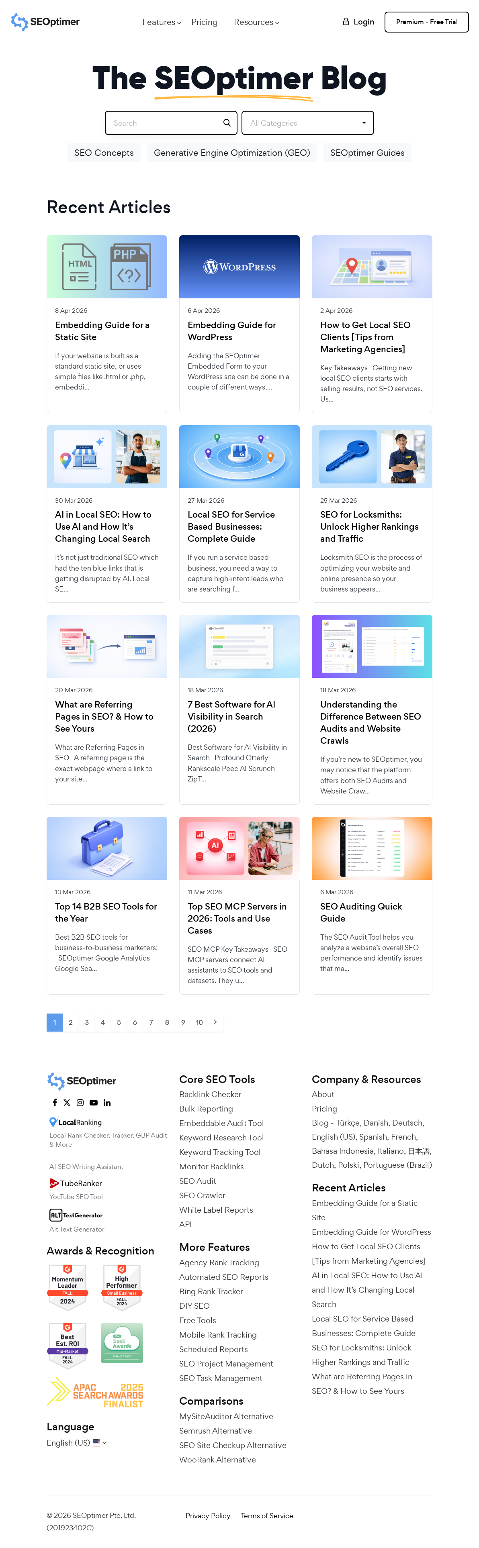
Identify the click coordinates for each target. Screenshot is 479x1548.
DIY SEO (194, 1306)
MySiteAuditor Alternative (226, 1416)
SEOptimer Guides (367, 152)
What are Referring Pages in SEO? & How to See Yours (104, 717)
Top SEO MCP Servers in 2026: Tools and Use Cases (237, 919)
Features (158, 21)
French (403, 1137)
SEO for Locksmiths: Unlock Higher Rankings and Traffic (369, 527)
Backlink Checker (210, 1094)
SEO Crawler (202, 1195)
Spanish (373, 1137)
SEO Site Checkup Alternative (233, 1445)
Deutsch (407, 1123)
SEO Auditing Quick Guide (361, 913)
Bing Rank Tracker (211, 1291)
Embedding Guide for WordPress (232, 331)
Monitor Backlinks (211, 1166)
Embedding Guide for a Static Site (102, 331)
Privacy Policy (208, 1515)
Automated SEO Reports (223, 1277)
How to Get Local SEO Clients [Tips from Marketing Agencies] (365, 337)
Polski (348, 1165)
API (185, 1224)
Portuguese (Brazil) (397, 1165)
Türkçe (348, 1123)
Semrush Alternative (215, 1431)
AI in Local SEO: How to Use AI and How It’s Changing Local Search (103, 527)
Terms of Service (267, 1515)
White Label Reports (216, 1210)
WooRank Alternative (217, 1459)
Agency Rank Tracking (219, 1262)
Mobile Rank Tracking (218, 1335)
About (323, 1094)
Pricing (204, 21)
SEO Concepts (104, 152)
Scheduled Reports (213, 1349)
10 (199, 1022)
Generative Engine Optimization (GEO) (232, 152)
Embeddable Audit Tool (221, 1123)
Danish (376, 1123)
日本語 (419, 1151)
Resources (253, 21)
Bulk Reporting (206, 1108)
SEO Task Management (220, 1378)
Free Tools (197, 1320)
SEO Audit (197, 1181)
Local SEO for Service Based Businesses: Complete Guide (231, 527)
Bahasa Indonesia (343, 1151)
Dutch (323, 1165)
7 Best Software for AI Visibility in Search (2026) (231, 717)
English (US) (333, 1137)
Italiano (391, 1151)
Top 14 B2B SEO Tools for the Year (106, 913)
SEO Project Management (226, 1363)
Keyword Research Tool (221, 1137)
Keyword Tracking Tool (220, 1152)
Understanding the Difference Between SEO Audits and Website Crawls (370, 723)
